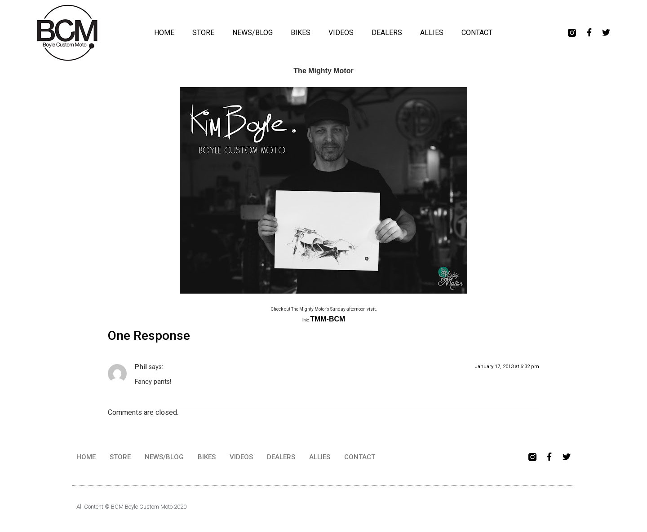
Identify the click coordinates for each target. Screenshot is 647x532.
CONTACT (476, 32)
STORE (203, 32)
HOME (164, 32)
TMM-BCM (327, 319)
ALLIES (431, 32)
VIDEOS (341, 32)
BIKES (300, 32)
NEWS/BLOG (252, 32)
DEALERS (387, 32)
